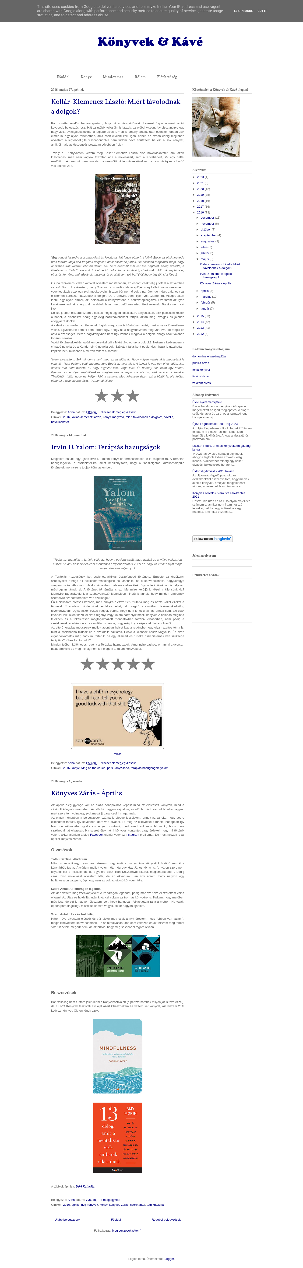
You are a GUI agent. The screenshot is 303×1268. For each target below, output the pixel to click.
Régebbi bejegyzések (166, 1219)
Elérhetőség (167, 77)
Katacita (89, 1186)
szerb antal (137, 1204)
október (206, 229)
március (206, 296)
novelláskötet (60, 422)
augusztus (208, 241)
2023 (201, 177)
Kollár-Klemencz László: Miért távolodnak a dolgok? (220, 266)
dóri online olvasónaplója (209, 356)
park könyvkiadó (118, 768)
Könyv (86, 77)
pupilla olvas (200, 363)
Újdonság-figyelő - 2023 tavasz (213, 471)
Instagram (132, 834)
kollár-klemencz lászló (86, 417)
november (208, 223)
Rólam (140, 77)
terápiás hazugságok (145, 768)
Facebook (96, 834)
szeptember (209, 235)
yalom (164, 768)
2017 (201, 206)
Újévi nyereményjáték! (207, 402)
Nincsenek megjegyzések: (119, 412)
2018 (201, 201)
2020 (201, 189)
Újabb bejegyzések (67, 1219)
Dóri (79, 1186)
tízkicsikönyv (200, 376)
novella (168, 417)
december (208, 217)
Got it (262, 11)
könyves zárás (118, 1204)
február (206, 302)
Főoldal (63, 77)
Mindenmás (113, 77)
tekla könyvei (201, 369)
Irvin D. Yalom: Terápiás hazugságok (105, 447)
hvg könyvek (89, 1204)
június (205, 253)
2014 (201, 322)
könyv (107, 417)
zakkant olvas (201, 383)
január (205, 308)
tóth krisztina (155, 1204)
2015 (201, 316)
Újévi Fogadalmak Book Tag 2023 (215, 424)
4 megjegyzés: (111, 1200)
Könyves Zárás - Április (86, 793)
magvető (118, 417)
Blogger (169, 1259)
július (204, 247)
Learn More (243, 11)
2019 (201, 194)
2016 (66, 417)
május (205, 259)
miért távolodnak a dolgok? (144, 417)
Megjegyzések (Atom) (126, 1230)
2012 (201, 333)
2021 (201, 183)
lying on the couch (93, 768)
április (75, 1204)
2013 (201, 327)
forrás (117, 754)
